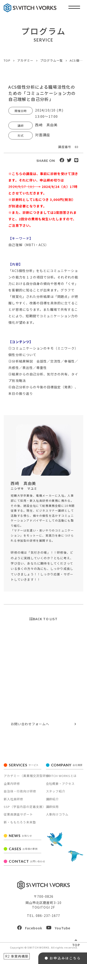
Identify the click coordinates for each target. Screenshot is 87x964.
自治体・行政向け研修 (20, 791)
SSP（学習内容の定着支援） (25, 806)
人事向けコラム (57, 814)
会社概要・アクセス (60, 783)
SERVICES (24, 765)
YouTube (58, 927)
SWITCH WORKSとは (61, 776)
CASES (23, 848)
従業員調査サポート (18, 814)
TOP (76, 945)
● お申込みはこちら (63, 958)
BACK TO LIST (43, 618)
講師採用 (52, 806)
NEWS (20, 835)
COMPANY (67, 765)
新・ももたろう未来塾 (20, 822)
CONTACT (25, 861)
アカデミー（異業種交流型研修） (28, 776)
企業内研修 (12, 783)
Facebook (29, 927)
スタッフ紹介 (55, 791)
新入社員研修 (13, 799)
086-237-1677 (50, 699)
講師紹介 (52, 799)
